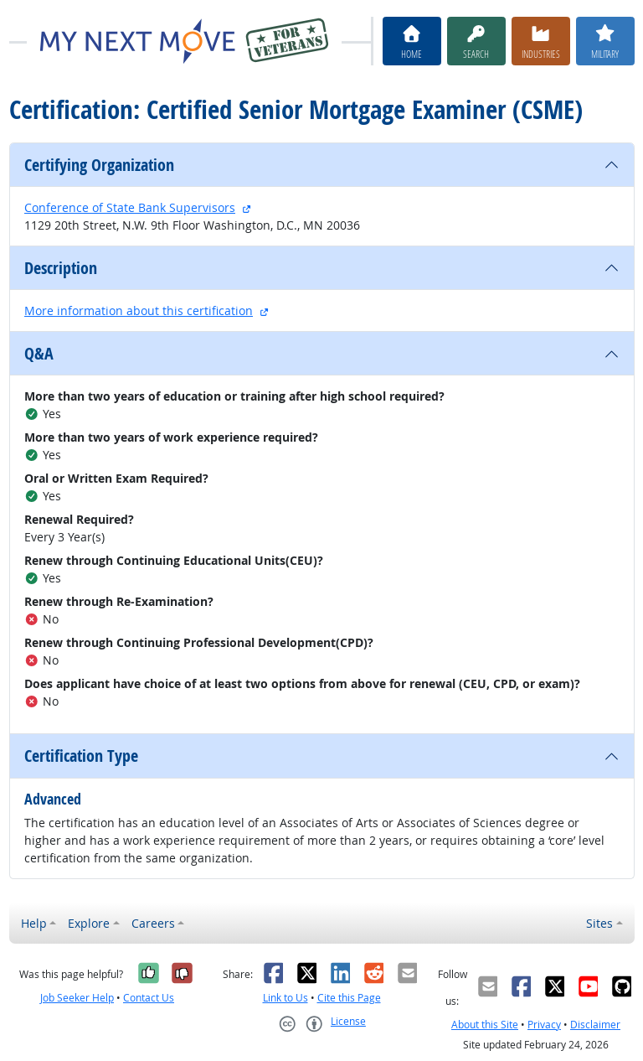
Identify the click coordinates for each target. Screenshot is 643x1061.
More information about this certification (138, 310)
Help (34, 923)
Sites (599, 923)
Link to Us (285, 998)
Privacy (544, 1024)
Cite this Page (349, 998)
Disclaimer (595, 1024)
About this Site (484, 1024)
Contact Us (148, 998)
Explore (89, 923)
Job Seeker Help (77, 998)
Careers (153, 923)
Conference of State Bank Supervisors (129, 207)
